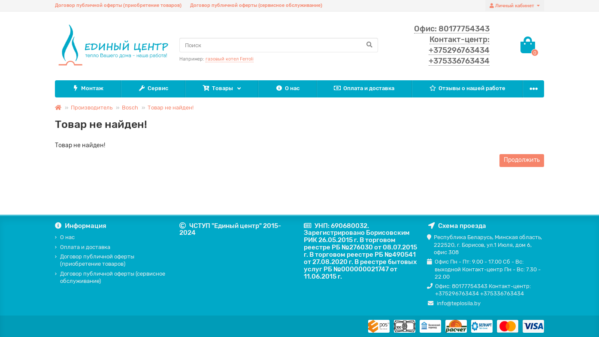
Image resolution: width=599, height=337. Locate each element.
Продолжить (522, 160)
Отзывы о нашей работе (467, 89)
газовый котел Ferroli (230, 59)
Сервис (153, 89)
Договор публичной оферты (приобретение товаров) (118, 5)
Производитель (91, 107)
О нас (287, 89)
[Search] (278, 45)
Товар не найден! (171, 107)
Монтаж (87, 89)
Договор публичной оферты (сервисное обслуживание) (256, 5)
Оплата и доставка (364, 89)
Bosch (130, 107)
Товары (218, 89)
